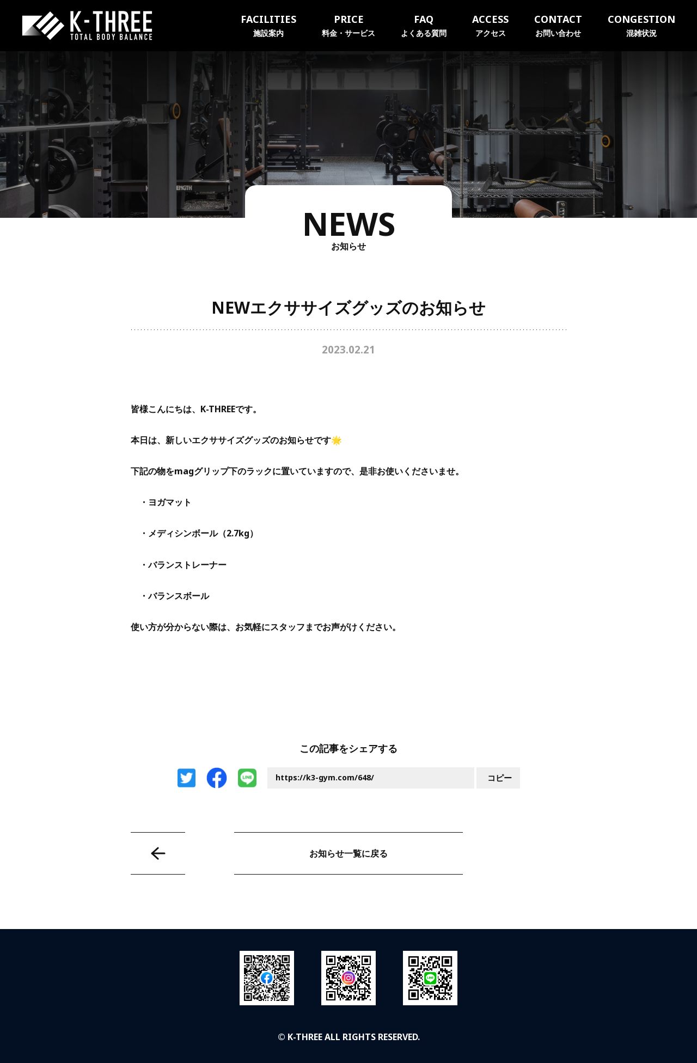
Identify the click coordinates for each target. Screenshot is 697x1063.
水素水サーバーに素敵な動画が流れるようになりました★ (158, 853)
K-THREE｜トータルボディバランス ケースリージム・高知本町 (87, 25)
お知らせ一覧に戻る (348, 853)
